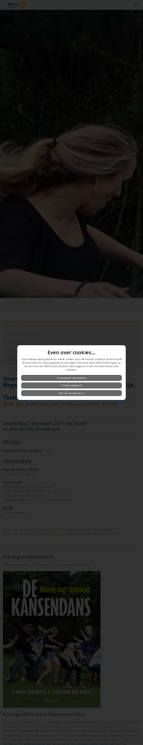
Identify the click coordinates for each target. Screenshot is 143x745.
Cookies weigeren (71, 385)
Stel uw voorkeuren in (71, 393)
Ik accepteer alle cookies (71, 378)
